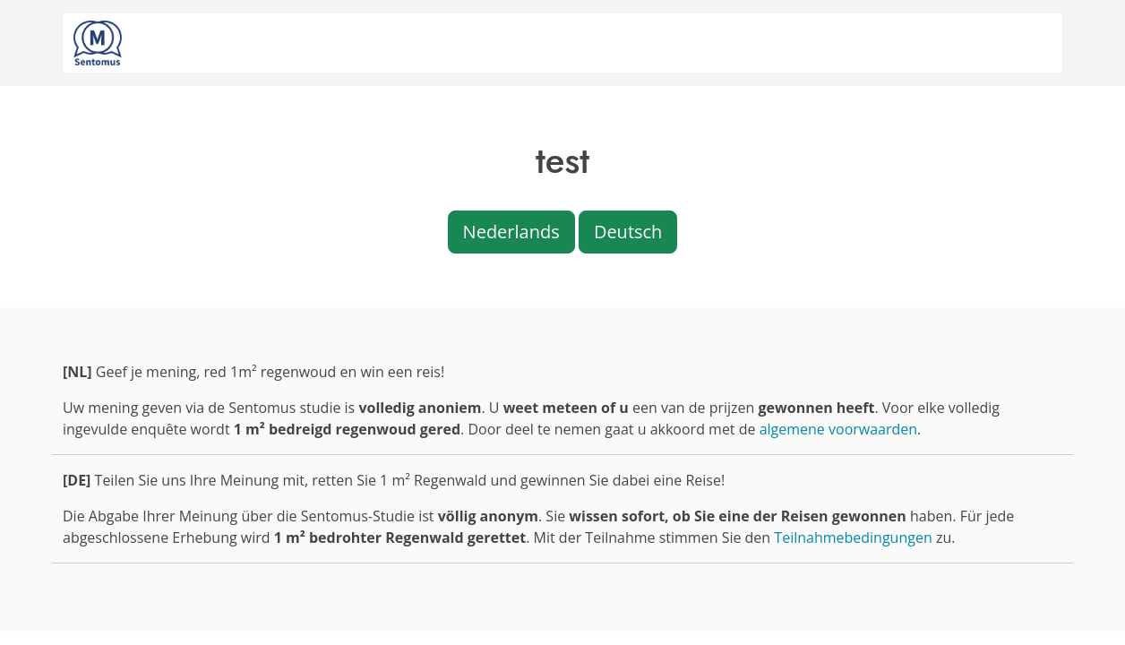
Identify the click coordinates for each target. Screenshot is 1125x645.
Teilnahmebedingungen (853, 537)
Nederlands (511, 231)
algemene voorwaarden (838, 429)
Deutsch (628, 231)
